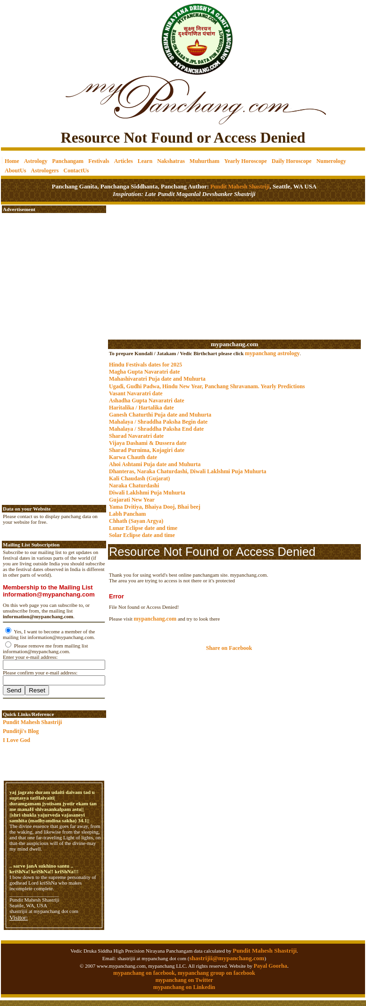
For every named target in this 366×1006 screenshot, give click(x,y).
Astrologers (44, 170)
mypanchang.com (234, 344)
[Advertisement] (33, 33)
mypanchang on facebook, (145, 973)
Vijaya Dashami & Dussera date (147, 443)
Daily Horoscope (292, 161)
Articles (123, 161)
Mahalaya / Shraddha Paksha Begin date (158, 421)
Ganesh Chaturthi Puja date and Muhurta (160, 414)
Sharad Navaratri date (136, 436)
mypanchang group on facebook (216, 973)
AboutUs (15, 170)
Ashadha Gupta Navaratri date (146, 400)
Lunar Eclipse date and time (143, 528)
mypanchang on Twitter (184, 980)
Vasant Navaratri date (136, 393)
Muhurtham (204, 161)
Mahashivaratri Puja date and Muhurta (157, 378)
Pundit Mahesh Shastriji (239, 186)
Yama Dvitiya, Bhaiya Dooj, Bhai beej (154, 506)
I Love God (16, 740)
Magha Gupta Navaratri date (144, 371)
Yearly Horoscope (245, 161)
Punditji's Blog (21, 731)
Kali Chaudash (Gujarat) (139, 478)
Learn (145, 161)
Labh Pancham (127, 514)
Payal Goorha (270, 966)
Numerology (331, 161)
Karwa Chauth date (133, 457)
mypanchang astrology (272, 353)
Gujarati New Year (132, 499)
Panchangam (67, 161)
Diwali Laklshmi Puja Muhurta (147, 492)
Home (12, 161)
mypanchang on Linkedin (184, 987)
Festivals (98, 161)
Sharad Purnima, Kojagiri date (146, 450)
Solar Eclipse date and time (142, 535)
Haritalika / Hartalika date (141, 407)
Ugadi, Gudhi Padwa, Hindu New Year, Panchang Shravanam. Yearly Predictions (207, 386)
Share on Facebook (229, 648)
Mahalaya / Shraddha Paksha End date (156, 429)
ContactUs (76, 170)
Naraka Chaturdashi (134, 485)
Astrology (36, 161)
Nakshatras (171, 161)
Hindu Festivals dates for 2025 (145, 364)
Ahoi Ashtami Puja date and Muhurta (154, 464)
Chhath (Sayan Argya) (136, 521)
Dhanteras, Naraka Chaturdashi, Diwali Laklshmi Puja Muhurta (187, 471)
